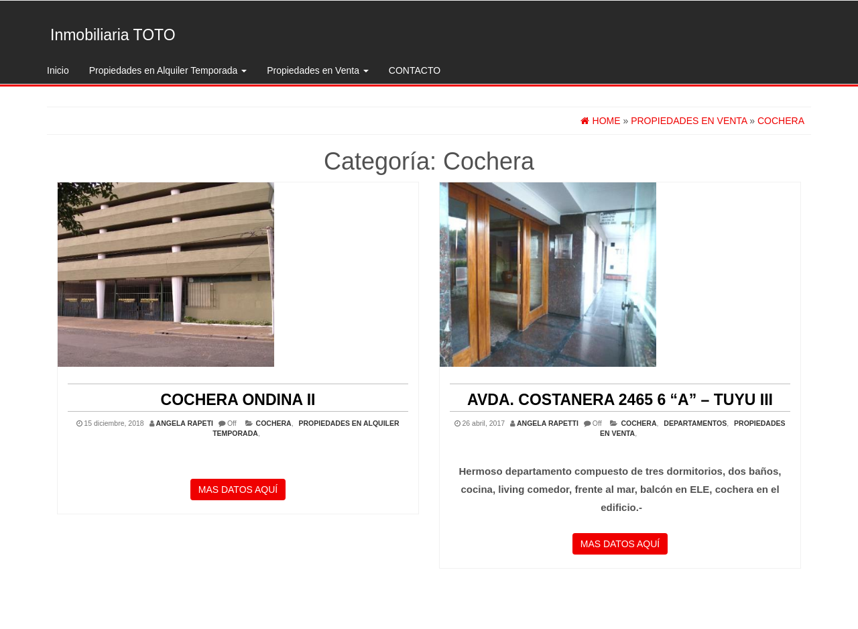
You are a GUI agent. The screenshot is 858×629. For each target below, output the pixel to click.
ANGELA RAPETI (184, 423)
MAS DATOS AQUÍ (238, 489)
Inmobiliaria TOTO (113, 35)
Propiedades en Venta (318, 70)
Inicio (58, 70)
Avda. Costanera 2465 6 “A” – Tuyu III (620, 399)
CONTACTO (414, 70)
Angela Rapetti (547, 423)
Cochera (274, 423)
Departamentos (695, 423)
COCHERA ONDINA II (238, 399)
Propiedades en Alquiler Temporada (168, 70)
